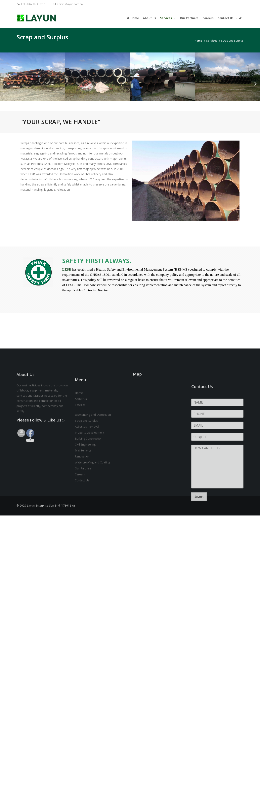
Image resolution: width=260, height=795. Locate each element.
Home (135, 18)
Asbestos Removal (87, 477)
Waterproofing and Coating (92, 512)
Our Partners (189, 18)
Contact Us (228, 18)
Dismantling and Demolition (93, 465)
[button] (4, 83)
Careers (208, 18)
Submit (199, 554)
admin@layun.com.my (67, 4)
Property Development (89, 483)
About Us (149, 18)
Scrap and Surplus (86, 471)
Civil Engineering (85, 495)
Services (168, 18)
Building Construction (88, 489)
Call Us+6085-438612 (31, 4)
